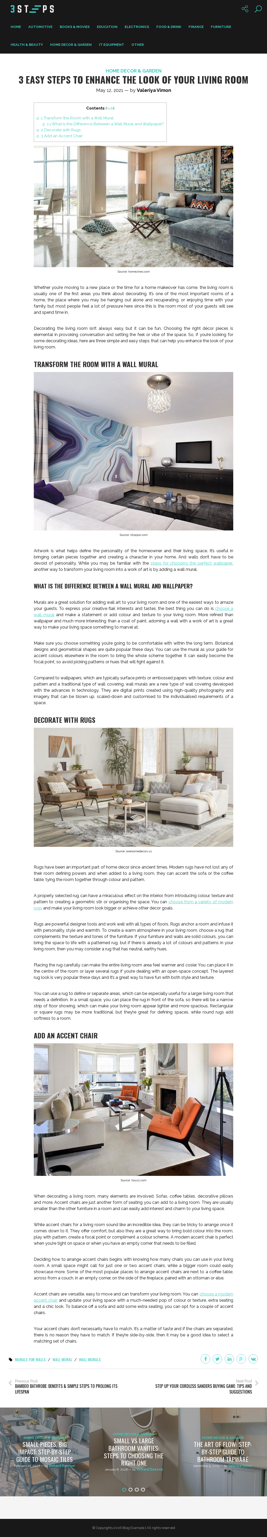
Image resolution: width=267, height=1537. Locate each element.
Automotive (40, 27)
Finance (196, 27)
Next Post (197, 1387)
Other (137, 45)
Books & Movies (75, 27)
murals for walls (31, 1360)
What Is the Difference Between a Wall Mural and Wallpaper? (106, 124)
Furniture (221, 27)
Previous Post (70, 1387)
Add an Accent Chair (62, 136)
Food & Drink (168, 27)
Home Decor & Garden (71, 45)
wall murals (92, 1360)
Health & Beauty (27, 45)
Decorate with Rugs (61, 130)
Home (16, 27)
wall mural (64, 1360)
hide (110, 108)
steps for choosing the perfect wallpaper (191, 563)
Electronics (137, 27)
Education (107, 27)
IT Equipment (111, 45)
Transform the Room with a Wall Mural (77, 118)
